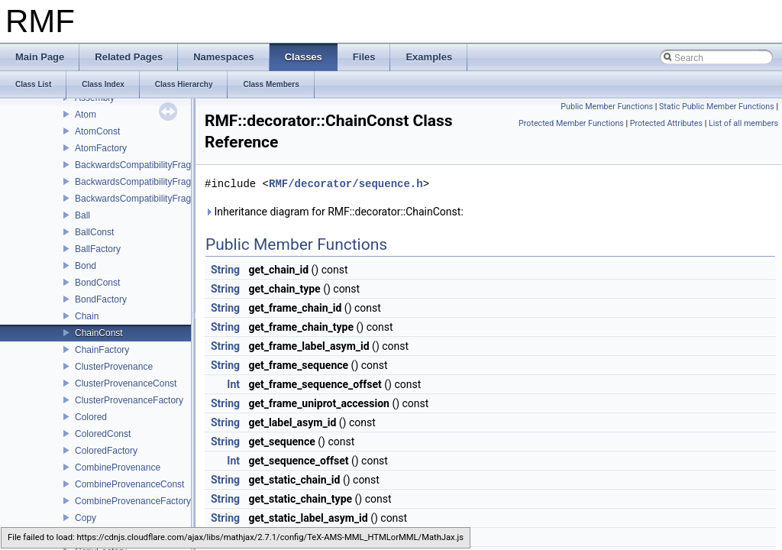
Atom (85, 114)
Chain (87, 316)
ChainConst (99, 333)
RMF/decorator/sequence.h (346, 183)
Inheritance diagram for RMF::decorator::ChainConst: (334, 211)
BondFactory (101, 299)
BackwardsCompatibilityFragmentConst (155, 181)
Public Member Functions (607, 107)
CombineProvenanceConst (129, 484)
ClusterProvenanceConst (125, 383)
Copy (85, 518)
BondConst (97, 282)
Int (233, 384)
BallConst (94, 232)
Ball (82, 215)
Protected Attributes (666, 123)
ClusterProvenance (114, 366)
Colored (91, 417)
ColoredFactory (106, 450)
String (225, 270)
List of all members (743, 123)
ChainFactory (102, 350)
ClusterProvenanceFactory (129, 400)
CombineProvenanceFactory (133, 501)
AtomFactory (101, 148)
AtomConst (97, 131)
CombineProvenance (117, 467)
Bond (85, 265)
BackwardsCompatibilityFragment (143, 165)
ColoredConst (103, 434)
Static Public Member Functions (716, 107)
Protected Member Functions (571, 123)
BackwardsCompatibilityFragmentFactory (158, 198)
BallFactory (98, 249)
